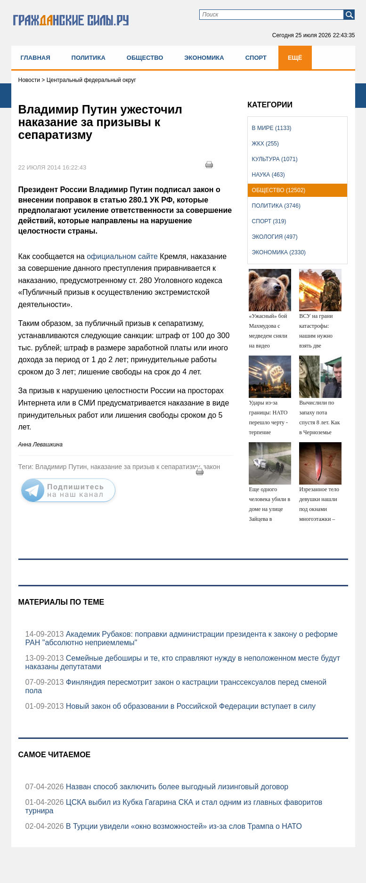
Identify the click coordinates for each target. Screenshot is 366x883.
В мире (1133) (272, 128)
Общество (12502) (279, 190)
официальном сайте (121, 256)
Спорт (256, 57)
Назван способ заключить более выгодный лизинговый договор (176, 787)
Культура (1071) (275, 159)
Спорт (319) (269, 221)
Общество (145, 57)
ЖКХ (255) (265, 143)
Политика (89, 57)
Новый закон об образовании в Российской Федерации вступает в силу (190, 706)
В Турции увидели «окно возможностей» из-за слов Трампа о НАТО (182, 826)
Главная (35, 57)
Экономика (204, 57)
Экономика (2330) (279, 252)
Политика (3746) (276, 206)
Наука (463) (268, 174)
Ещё (295, 57)
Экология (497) (275, 237)
